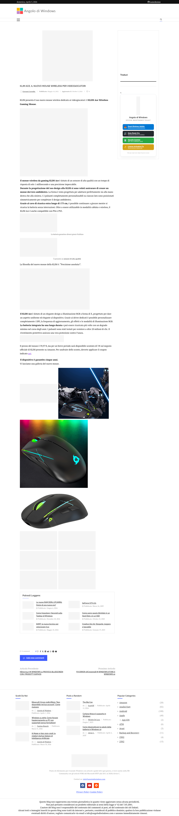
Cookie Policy (96, 791)
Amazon (141, 702)
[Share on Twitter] (43, 651)
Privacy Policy (82, 791)
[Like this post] (38, 651)
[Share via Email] (56, 651)
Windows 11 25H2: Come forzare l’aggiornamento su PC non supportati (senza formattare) (45, 719)
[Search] (161, 20)
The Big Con (88, 702)
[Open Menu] (18, 19)
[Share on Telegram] (53, 651)
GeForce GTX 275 (89, 603)
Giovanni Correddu (28, 91)
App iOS (142, 719)
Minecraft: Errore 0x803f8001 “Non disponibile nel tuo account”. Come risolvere (46, 704)
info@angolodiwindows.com (94, 778)
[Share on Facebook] (40, 651)
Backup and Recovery (141, 732)
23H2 (141, 736)
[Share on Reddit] (48, 651)
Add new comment (33, 657)
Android (141, 710)
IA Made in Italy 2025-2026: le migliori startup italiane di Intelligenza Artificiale (44, 735)
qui (29, 353)
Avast (141, 727)
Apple (141, 715)
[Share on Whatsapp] (50, 651)
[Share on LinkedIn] (45, 651)
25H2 (141, 741)
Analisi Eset (141, 706)
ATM (141, 723)
